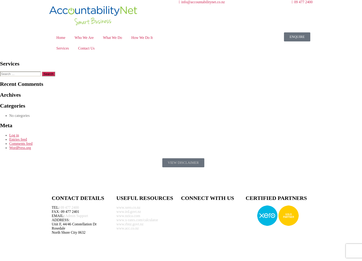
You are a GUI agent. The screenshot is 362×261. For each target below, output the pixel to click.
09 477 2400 (69, 207)
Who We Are (84, 38)
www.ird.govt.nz (128, 212)
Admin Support (76, 216)
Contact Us (86, 48)
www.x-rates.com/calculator (137, 220)
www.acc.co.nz (127, 228)
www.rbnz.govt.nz (130, 224)
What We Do (112, 38)
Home (60, 38)
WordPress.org (20, 148)
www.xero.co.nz (128, 207)
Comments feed (21, 144)
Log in (14, 135)
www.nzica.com (128, 216)
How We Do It (142, 38)
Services (62, 48)
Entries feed (18, 139)
